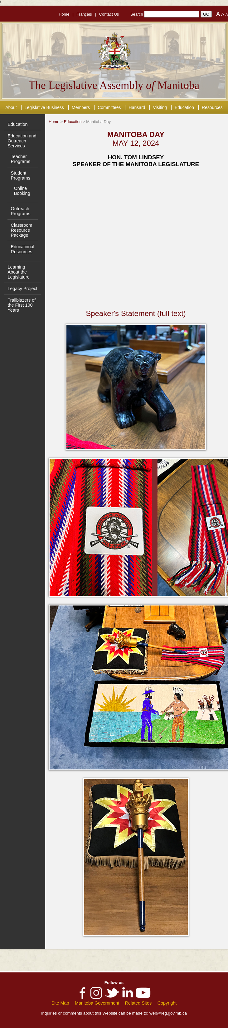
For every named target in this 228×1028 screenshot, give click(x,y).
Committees (109, 107)
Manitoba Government (97, 1003)
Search (136, 14)
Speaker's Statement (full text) (136, 313)
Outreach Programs (20, 211)
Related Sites (138, 1003)
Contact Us (109, 14)
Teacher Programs (20, 159)
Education (184, 107)
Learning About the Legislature (18, 271)
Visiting (160, 107)
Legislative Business (44, 107)
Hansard (137, 107)
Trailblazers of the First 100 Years (21, 305)
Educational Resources (22, 249)
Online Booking (22, 191)
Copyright (167, 1003)
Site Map (60, 1003)
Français (84, 14)
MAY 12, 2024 (136, 143)
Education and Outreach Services (21, 140)
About (11, 107)
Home (64, 14)
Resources (212, 107)
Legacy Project (22, 288)
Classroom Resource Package (21, 230)
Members (81, 107)
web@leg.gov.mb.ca (168, 1013)
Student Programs (20, 175)
